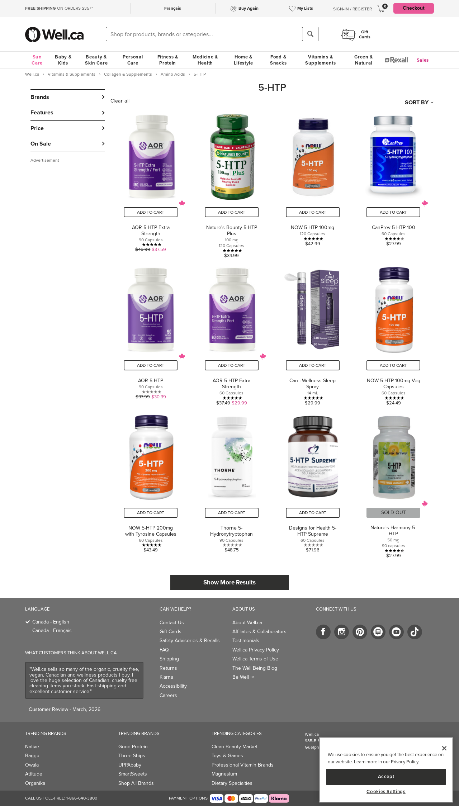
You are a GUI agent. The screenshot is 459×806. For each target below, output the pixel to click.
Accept (386, 776)
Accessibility (173, 686)
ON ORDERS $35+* (59, 8)
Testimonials (245, 640)
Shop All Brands (136, 783)
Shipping (169, 659)
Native (32, 746)
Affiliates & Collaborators (259, 631)
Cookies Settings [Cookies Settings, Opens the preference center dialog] (386, 791)
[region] (386, 770)
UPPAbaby (129, 765)
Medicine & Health (205, 60)
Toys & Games (227, 755)
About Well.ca (247, 622)
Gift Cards (170, 631)
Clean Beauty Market (234, 746)
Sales (423, 60)
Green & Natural (363, 60)
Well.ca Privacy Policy (255, 650)
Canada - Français (52, 630)
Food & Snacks (278, 60)
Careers (168, 695)
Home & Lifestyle (243, 60)
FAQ (164, 650)
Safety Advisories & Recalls (190, 640)
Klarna (166, 677)
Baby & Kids (63, 60)
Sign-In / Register (352, 9)
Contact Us (172, 622)
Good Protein (133, 746)
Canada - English (50, 622)
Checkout (414, 8)
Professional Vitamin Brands (243, 765)
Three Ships (131, 755)
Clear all (120, 101)
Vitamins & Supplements (320, 60)
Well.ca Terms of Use (255, 659)
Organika (35, 783)
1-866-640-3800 (81, 798)
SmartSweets (132, 774)
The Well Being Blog (254, 668)
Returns (168, 668)
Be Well (243, 677)
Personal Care (133, 60)
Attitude (33, 774)
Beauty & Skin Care (96, 60)
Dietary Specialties (232, 783)
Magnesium (224, 774)
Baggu (32, 755)
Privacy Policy (404, 761)
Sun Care (37, 60)
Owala (32, 765)
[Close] (444, 748)
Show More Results (229, 582)
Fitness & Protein (167, 60)
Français (172, 8)
